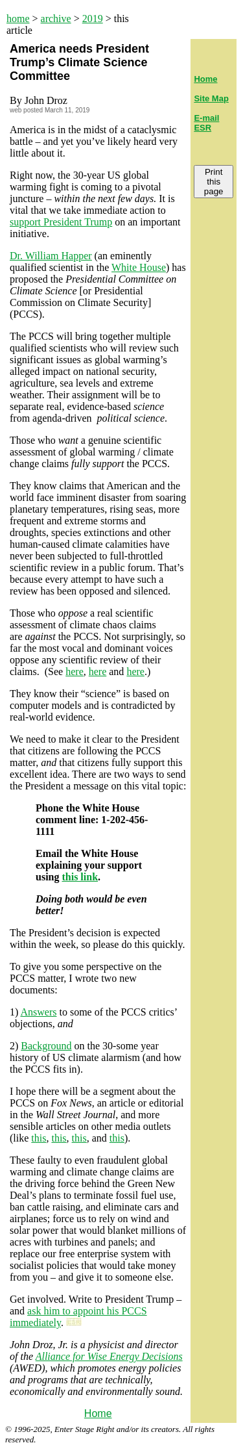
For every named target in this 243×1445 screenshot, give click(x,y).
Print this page (214, 181)
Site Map (211, 98)
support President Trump (61, 221)
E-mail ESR (206, 123)
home (18, 18)
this (38, 1138)
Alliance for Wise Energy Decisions (109, 1356)
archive (56, 18)
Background (46, 1045)
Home (98, 1413)
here (74, 671)
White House (138, 267)
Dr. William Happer (51, 255)
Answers (38, 1011)
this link (80, 876)
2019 (92, 18)
